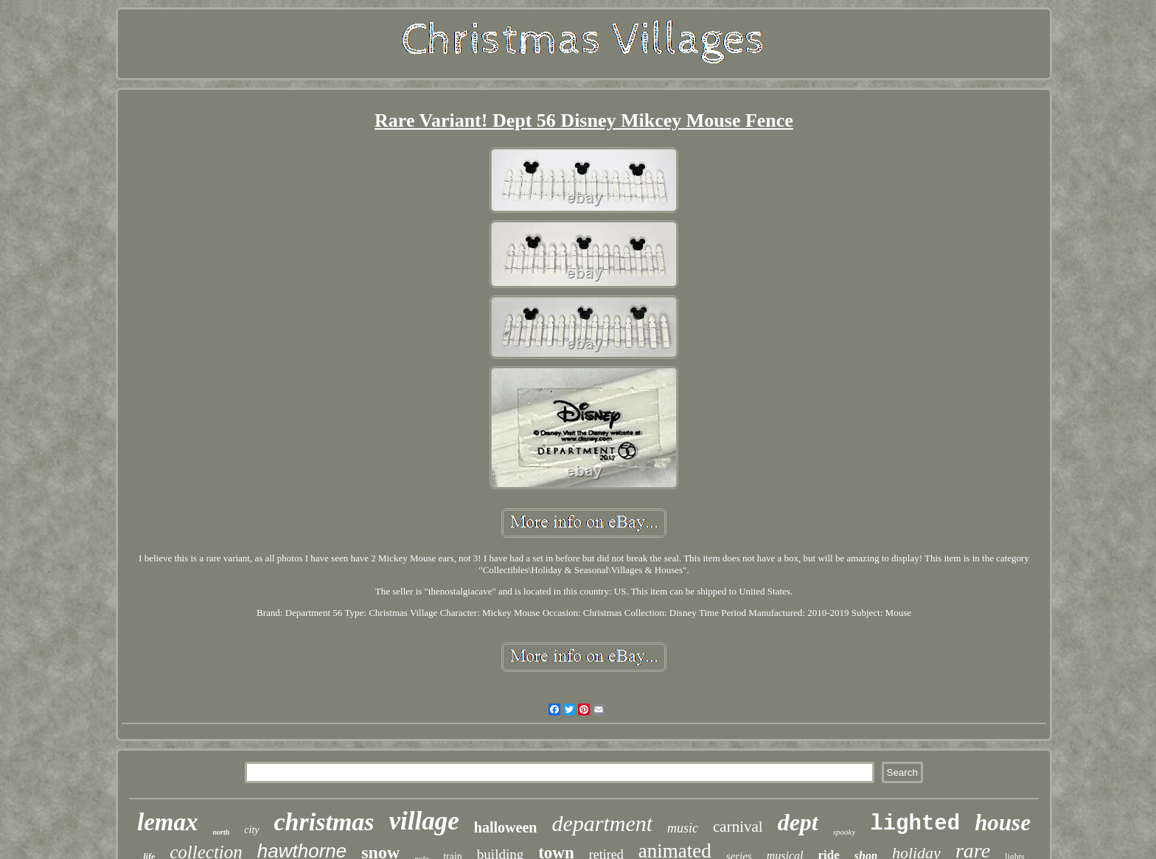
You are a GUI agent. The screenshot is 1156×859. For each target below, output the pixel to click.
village (424, 821)
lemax (167, 822)
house (1003, 822)
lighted (915, 824)
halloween (505, 827)
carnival (738, 826)
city (251, 829)
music (682, 828)
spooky (844, 831)
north (221, 832)
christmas (324, 821)
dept (798, 822)
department (601, 823)
